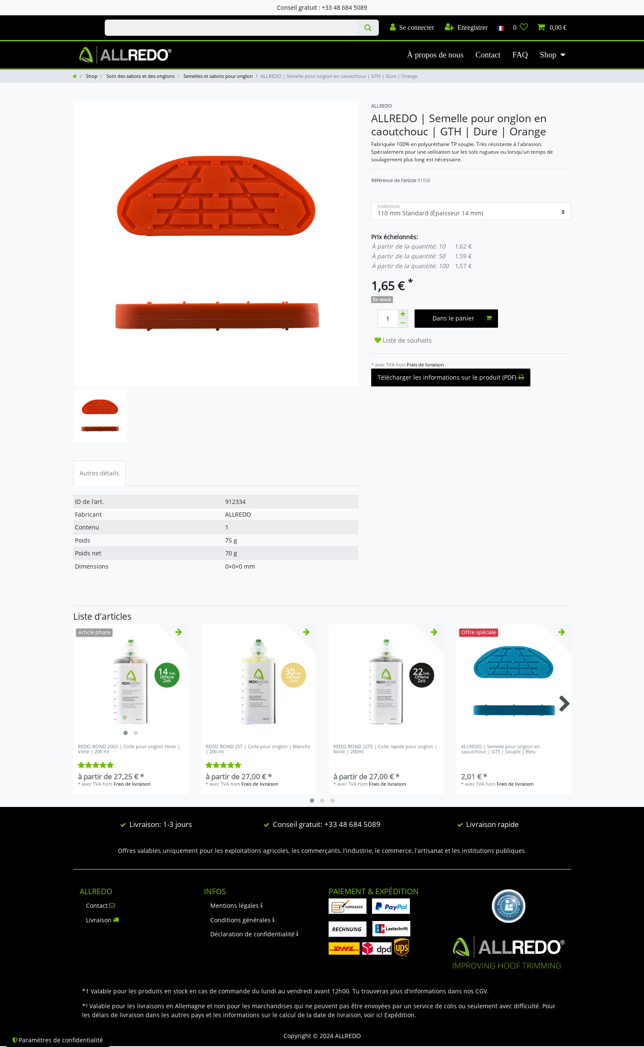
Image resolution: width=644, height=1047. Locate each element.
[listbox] (130, 681)
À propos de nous (435, 54)
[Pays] (500, 27)
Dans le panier (462, 318)
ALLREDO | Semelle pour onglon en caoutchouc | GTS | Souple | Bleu (500, 749)
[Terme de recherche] (231, 28)
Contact (488, 54)
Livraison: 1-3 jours (160, 824)
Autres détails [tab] (99, 473)
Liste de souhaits (403, 340)
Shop (548, 54)
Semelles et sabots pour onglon (217, 76)
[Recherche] (368, 28)
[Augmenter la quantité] (403, 314)
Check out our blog (80, 20)
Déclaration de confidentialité (254, 934)
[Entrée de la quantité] (388, 318)
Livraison (102, 920)
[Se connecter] (412, 27)
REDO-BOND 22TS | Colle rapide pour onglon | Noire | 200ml (385, 749)
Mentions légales (236, 905)
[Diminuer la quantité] (403, 323)
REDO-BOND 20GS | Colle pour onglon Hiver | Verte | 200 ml (129, 749)
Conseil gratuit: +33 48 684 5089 (327, 824)
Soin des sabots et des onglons (140, 76)
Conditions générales (242, 920)
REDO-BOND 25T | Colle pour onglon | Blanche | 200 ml (258, 749)
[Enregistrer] (466, 27)
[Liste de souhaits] (520, 27)
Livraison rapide (492, 824)
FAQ (520, 54)
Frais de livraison (425, 364)
